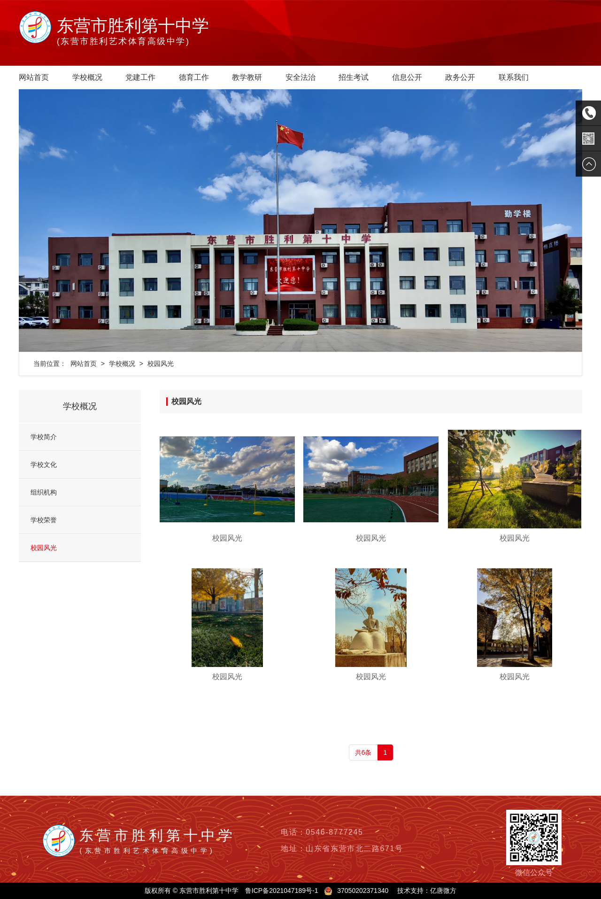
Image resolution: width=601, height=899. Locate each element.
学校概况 (87, 77)
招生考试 (354, 77)
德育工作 (194, 77)
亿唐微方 (443, 890)
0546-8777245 (334, 832)
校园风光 (160, 363)
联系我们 (514, 77)
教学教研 (247, 77)
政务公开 (460, 77)
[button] (61, 220)
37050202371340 (362, 890)
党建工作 (140, 77)
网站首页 (34, 77)
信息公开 (407, 77)
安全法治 (300, 77)
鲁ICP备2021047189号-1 (281, 890)
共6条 (363, 752)
